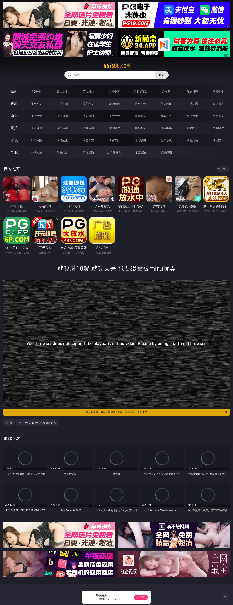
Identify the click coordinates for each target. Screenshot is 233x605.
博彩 (14, 91)
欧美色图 (88, 128)
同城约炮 (36, 152)
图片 (14, 128)
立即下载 (141, 597)
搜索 (161, 75)
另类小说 (166, 140)
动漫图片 (114, 128)
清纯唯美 (166, 128)
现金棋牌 (192, 91)
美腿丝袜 (140, 128)
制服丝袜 (140, 116)
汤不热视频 (114, 152)
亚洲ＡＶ (36, 104)
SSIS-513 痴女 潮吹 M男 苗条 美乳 (37, 422)
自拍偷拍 (62, 104)
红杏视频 (140, 152)
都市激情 (36, 140)
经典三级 (166, 116)
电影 (14, 115)
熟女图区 (192, 128)
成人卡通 (88, 116)
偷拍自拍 (62, 116)
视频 (14, 103)
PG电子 (36, 91)
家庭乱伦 (62, 140)
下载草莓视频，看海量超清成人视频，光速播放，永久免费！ (156, 412)
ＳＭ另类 (218, 104)
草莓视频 (88, 152)
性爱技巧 (218, 140)
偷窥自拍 (36, 128)
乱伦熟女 (192, 116)
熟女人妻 (140, 104)
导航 (14, 152)
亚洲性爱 (36, 116)
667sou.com (116, 66)
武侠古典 (114, 140)
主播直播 (192, 104)
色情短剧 (166, 152)
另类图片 (218, 128)
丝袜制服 (166, 104)
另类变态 (218, 116)
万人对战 (88, 91)
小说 (14, 140)
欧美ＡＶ (88, 104)
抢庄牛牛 (218, 91)
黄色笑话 (192, 140)
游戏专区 (114, 91)
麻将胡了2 (140, 91)
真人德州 (62, 91)
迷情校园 (140, 140)
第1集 (9, 422)
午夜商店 (62, 152)
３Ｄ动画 (114, 104)
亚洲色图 (62, 128)
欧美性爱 (114, 116)
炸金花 (166, 91)
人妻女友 (88, 140)
